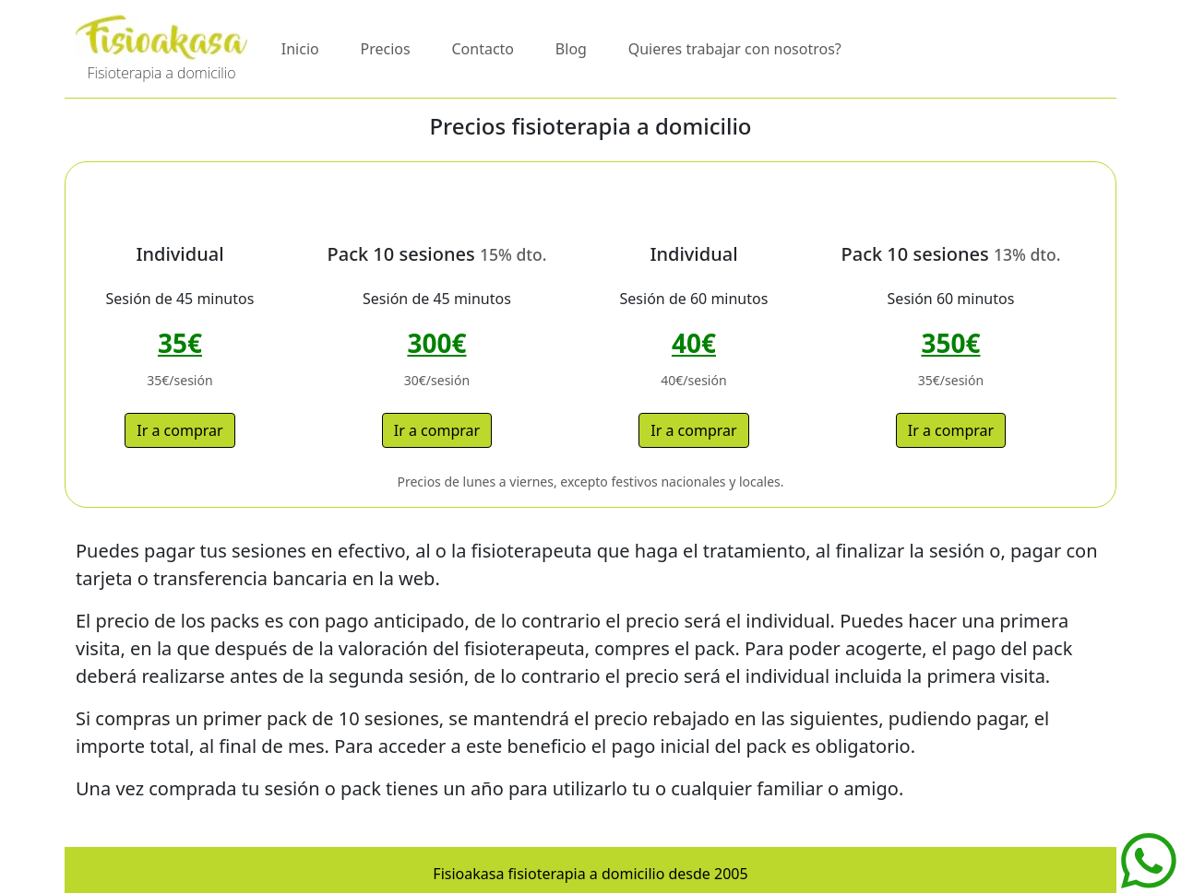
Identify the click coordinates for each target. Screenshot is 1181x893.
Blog (571, 49)
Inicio (300, 49)
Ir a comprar (179, 430)
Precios (386, 49)
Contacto (482, 49)
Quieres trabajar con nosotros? (734, 49)
